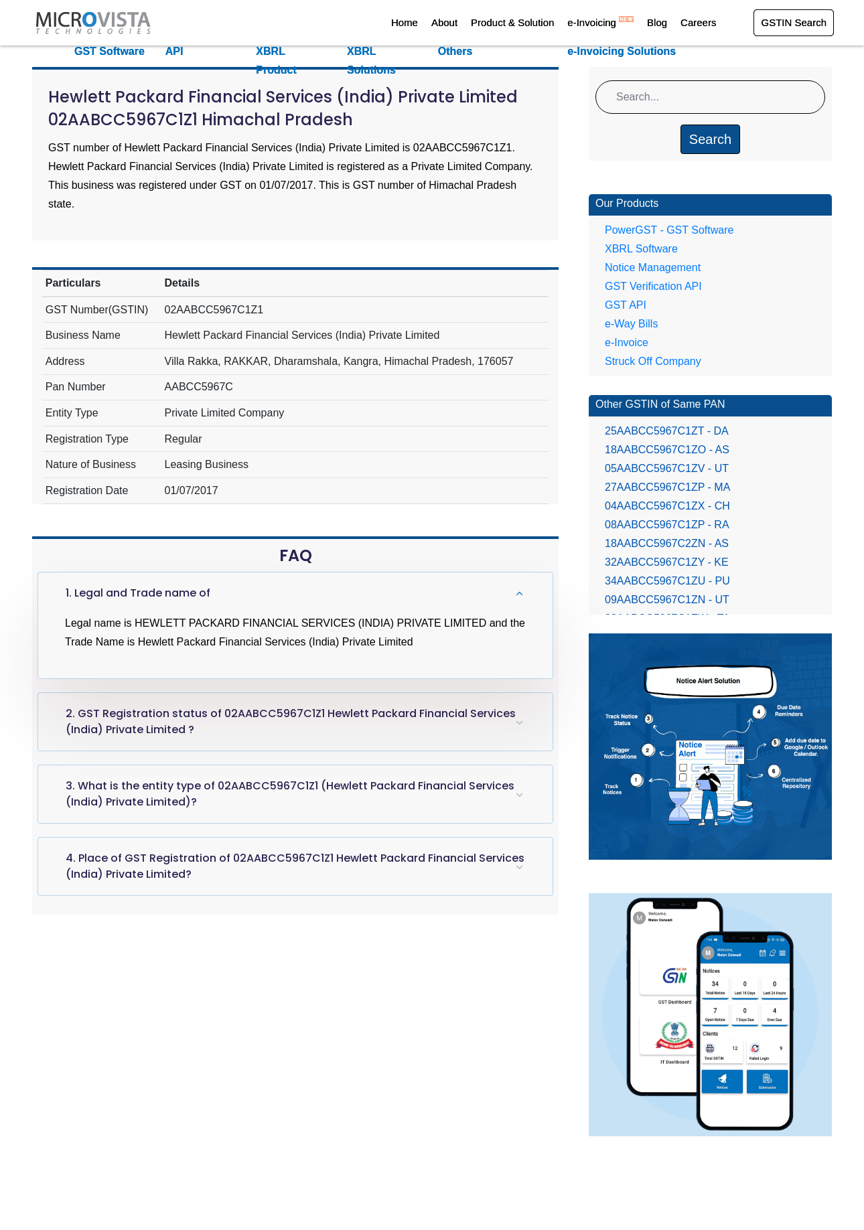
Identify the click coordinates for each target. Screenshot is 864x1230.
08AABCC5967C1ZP (667, 524)
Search (710, 139)
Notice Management (653, 267)
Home (404, 22)
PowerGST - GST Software (669, 230)
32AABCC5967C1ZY (667, 562)
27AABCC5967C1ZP (667, 487)
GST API (625, 305)
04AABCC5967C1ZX (667, 506)
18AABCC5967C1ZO (667, 449)
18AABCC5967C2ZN (667, 543)
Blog (657, 22)
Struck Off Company (653, 361)
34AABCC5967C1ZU (667, 581)
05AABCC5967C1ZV (667, 468)
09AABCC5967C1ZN (667, 599)
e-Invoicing (600, 22)
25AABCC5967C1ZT (667, 431)
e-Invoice (626, 342)
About (444, 22)
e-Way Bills (631, 323)
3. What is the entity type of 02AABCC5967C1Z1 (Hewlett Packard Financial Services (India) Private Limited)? (290, 794)
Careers (698, 22)
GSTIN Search (793, 22)
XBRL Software (641, 248)
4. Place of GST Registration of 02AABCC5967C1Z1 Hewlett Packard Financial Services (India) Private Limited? (295, 866)
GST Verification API (653, 286)
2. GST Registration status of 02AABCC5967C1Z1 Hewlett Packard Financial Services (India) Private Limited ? (291, 721)
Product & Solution (512, 22)
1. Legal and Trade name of (138, 593)
